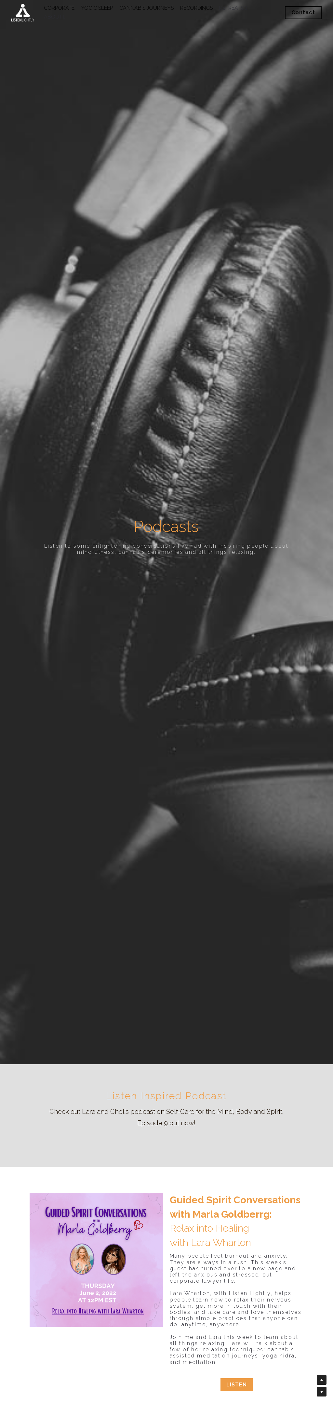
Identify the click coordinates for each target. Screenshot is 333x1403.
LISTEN (237, 1385)
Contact (303, 12)
